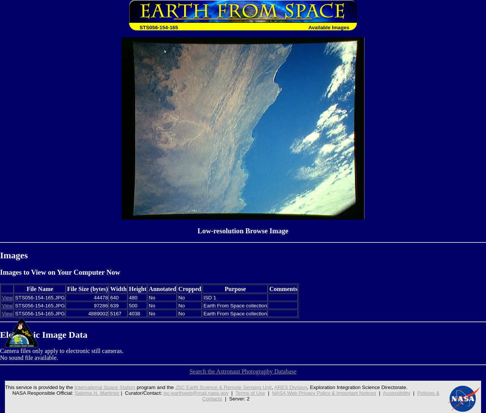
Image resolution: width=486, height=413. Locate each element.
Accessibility (396, 393)
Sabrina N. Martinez (97, 393)
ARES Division (290, 387)
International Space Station (104, 387)
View (7, 298)
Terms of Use (250, 393)
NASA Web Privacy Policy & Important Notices (324, 393)
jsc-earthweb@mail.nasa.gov (196, 393)
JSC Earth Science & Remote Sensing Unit (223, 387)
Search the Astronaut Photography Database (243, 371)
